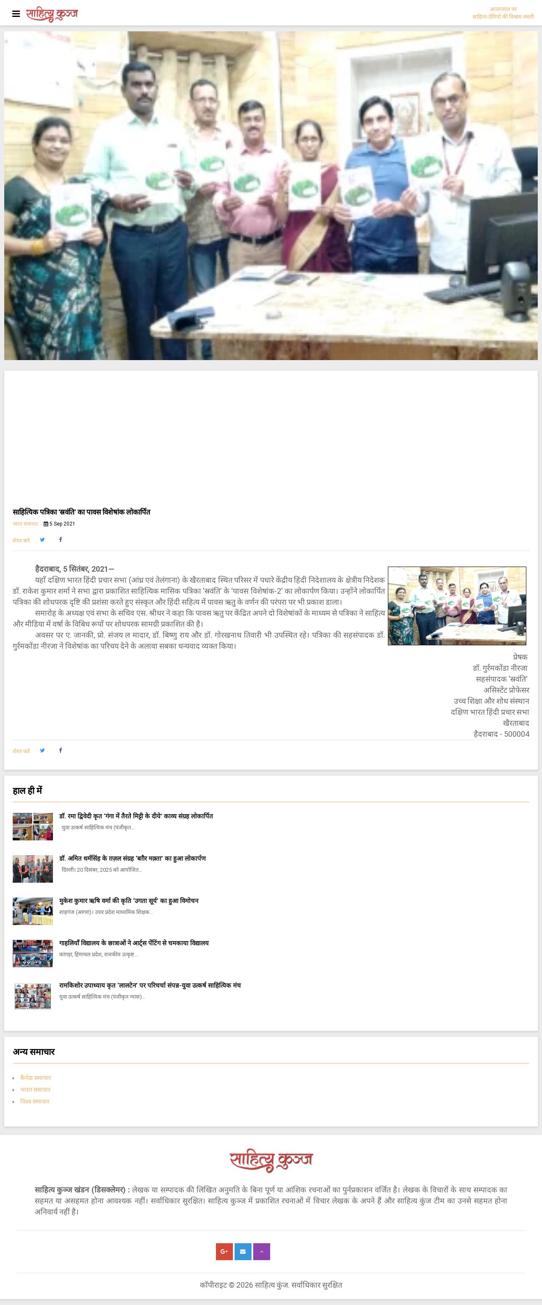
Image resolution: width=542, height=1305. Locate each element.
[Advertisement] (271, 442)
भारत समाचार (25, 524)
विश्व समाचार (35, 1101)
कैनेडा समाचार (35, 1077)
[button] (42, 540)
